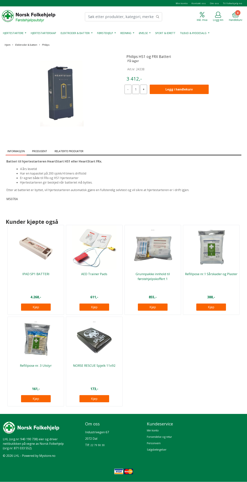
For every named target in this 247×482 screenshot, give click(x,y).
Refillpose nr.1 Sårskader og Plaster (211, 274)
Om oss (214, 3)
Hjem (8, 44)
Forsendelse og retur (159, 437)
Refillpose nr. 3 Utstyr (36, 365)
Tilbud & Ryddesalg (193, 33)
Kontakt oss (199, 3)
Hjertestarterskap (43, 33)
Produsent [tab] (39, 151)
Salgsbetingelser (156, 449)
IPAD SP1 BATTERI (35, 274)
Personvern (154, 443)
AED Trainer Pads (94, 274)
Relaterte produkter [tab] (69, 151)
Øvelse (144, 33)
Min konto (182, 3)
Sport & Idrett (165, 33)
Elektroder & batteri (75, 33)
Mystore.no (47, 456)
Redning (126, 33)
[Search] (123, 16)
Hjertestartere (13, 33)
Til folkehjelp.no (232, 3)
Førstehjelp (105, 33)
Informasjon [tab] (16, 151)
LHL (5, 439)
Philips (44, 44)
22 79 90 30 (97, 445)
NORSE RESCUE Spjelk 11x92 (94, 365)
